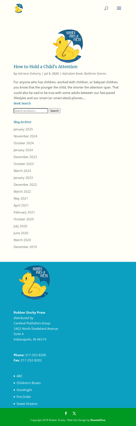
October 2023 (24, 164)
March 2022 (22, 191)
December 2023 (25, 157)
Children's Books (29, 383)
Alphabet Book (72, 73)
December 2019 (25, 247)
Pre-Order (24, 397)
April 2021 (21, 205)
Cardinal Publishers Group (32, 323)
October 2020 (24, 219)
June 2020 (21, 233)
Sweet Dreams (27, 403)
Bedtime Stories (95, 73)
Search (54, 111)
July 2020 (20, 226)
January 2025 (23, 129)
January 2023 (23, 177)
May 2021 (21, 198)
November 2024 (25, 136)
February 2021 (24, 212)
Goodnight (24, 390)
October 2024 (24, 143)
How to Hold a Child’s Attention (45, 66)
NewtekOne (97, 420)
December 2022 (25, 184)
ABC (19, 376)
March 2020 (22, 240)
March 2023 (22, 171)
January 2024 (23, 150)
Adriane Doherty (29, 73)
